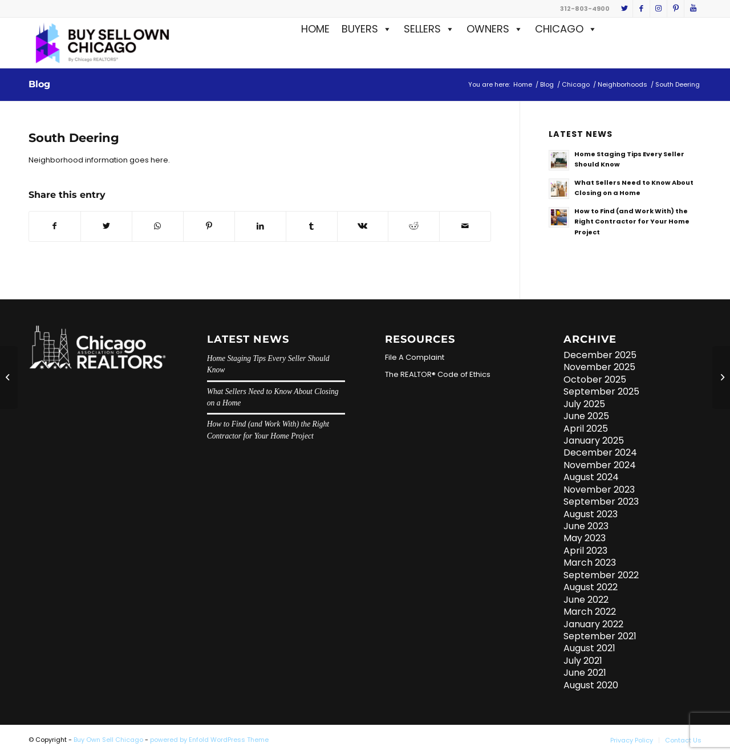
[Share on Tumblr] (311, 226)
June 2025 (586, 416)
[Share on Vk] (363, 226)
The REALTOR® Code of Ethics (437, 374)
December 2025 (599, 355)
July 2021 (582, 660)
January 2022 (593, 624)
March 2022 (589, 611)
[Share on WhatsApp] (157, 226)
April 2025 (585, 428)
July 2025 (584, 404)
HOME (315, 29)
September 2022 (601, 575)
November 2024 (599, 465)
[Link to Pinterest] (675, 8)
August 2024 (591, 477)
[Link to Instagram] (658, 8)
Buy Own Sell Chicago (108, 739)
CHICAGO (566, 29)
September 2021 (599, 636)
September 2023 (601, 501)
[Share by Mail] (465, 226)
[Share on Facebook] (54, 226)
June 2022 (586, 599)
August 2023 (590, 514)
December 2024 (600, 452)
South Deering (74, 138)
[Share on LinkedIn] (260, 226)
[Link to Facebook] (641, 8)
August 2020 (590, 685)
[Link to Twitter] (624, 8)
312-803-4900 (585, 8)
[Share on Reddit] (413, 226)
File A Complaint (414, 357)
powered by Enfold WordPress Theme (209, 739)
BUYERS (367, 29)
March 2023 (589, 562)
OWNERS (495, 29)
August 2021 (589, 648)
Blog (39, 84)
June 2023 (586, 526)
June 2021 (584, 672)
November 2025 (599, 367)
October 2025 (594, 379)
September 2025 (601, 391)
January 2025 (593, 440)
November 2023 (599, 489)
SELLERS (429, 29)
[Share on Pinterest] (209, 226)
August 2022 (590, 587)
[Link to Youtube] (692, 8)
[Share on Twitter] (106, 226)
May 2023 (584, 538)
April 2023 (585, 550)
